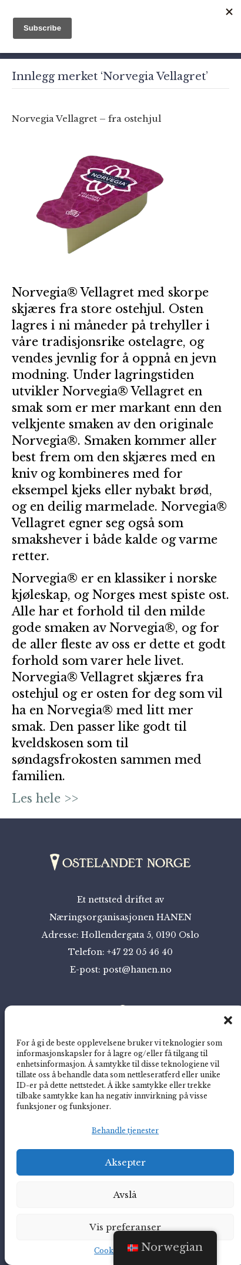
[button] (228, 1020)
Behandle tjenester (125, 1130)
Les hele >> (45, 798)
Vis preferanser (125, 1227)
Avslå (125, 1194)
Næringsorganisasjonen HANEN (120, 917)
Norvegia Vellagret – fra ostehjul (86, 118)
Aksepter (125, 1162)
